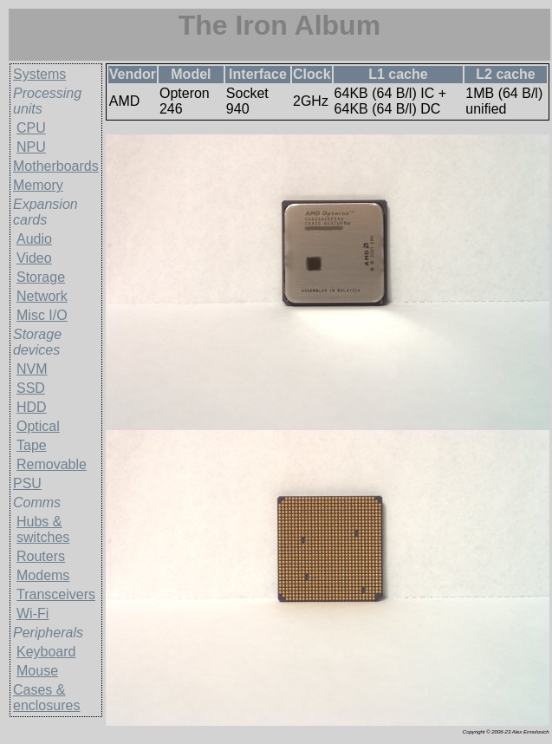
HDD (31, 407)
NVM (32, 369)
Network (42, 296)
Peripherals (48, 632)
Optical (38, 426)
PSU (27, 483)
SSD (30, 388)
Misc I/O (42, 315)
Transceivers (55, 594)
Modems (42, 575)
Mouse (37, 670)
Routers (40, 556)
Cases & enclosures (46, 697)
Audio (34, 239)
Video (34, 258)
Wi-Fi (32, 613)
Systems (39, 74)
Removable (51, 464)
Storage (40, 277)
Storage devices (37, 342)
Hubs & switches (42, 529)
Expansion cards (45, 212)
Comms (37, 502)
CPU (31, 128)
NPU (31, 147)
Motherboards (56, 166)
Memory (38, 185)
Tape (31, 445)
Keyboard (46, 651)
